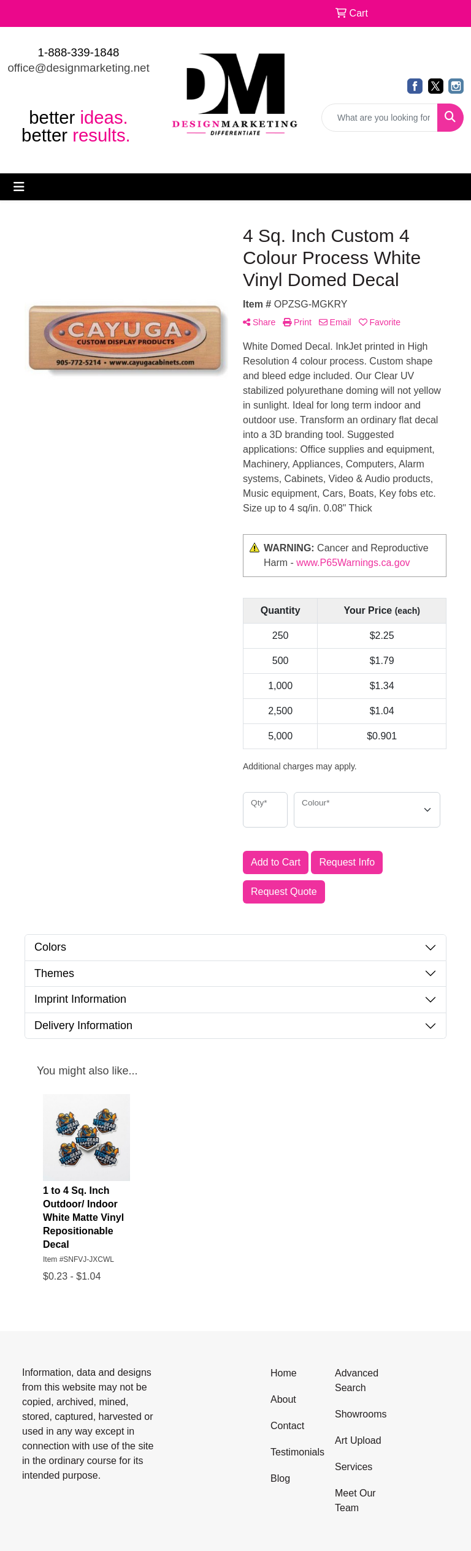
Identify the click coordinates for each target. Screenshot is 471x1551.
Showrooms (360, 1414)
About (283, 1399)
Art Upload (358, 1440)
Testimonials (295, 1452)
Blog (280, 1478)
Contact (287, 1426)
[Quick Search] (379, 118)
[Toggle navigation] (19, 186)
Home (283, 1373)
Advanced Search (356, 1380)
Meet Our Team (355, 1500)
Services (353, 1467)
